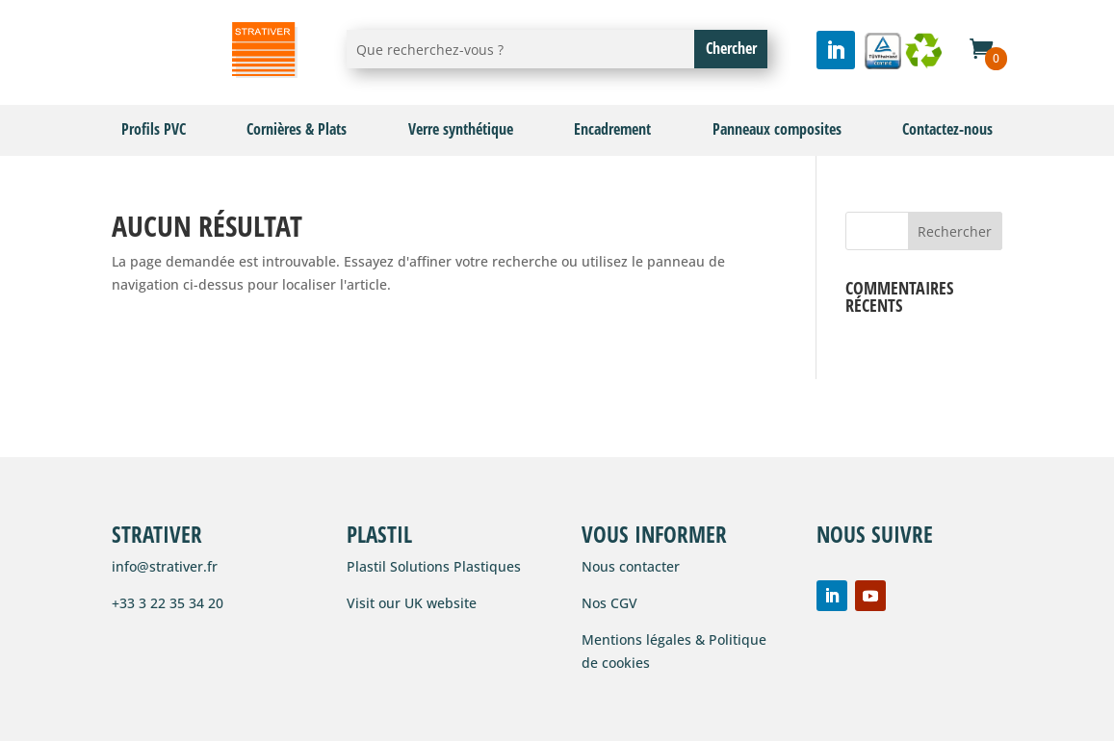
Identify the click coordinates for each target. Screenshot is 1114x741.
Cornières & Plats (296, 129)
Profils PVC (153, 129)
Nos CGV (609, 603)
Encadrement (612, 129)
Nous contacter (631, 566)
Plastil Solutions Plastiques (434, 566)
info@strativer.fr (165, 566)
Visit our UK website (412, 603)
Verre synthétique (460, 129)
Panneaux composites (777, 129)
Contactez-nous (947, 129)
